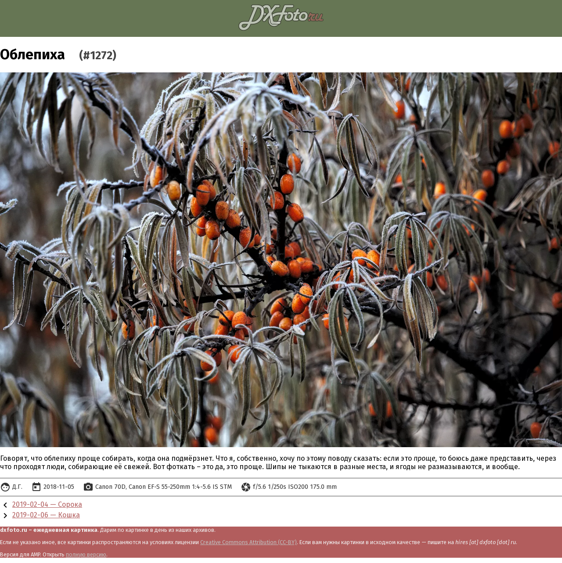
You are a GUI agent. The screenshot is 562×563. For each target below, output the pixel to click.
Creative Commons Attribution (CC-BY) (248, 542)
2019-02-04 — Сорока (47, 504)
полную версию (86, 554)
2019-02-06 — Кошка (46, 515)
